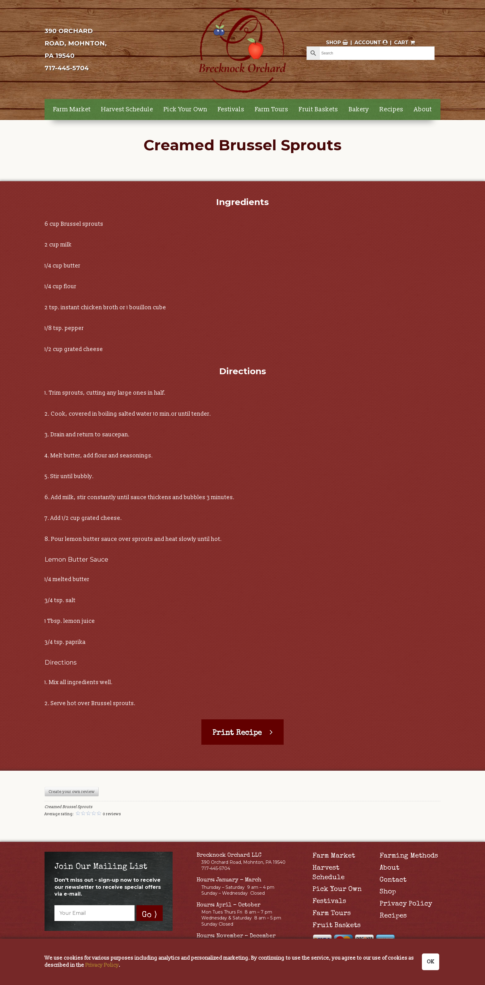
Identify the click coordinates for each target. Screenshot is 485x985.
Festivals (231, 109)
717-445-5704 (67, 68)
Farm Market (72, 109)
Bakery (359, 109)
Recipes (391, 109)
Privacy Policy (406, 904)
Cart (404, 42)
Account (371, 42)
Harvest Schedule (127, 109)
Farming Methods (409, 856)
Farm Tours (271, 109)
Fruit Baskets (318, 109)
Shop (337, 42)
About (423, 109)
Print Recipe (237, 733)
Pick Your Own (185, 109)
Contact (393, 880)
